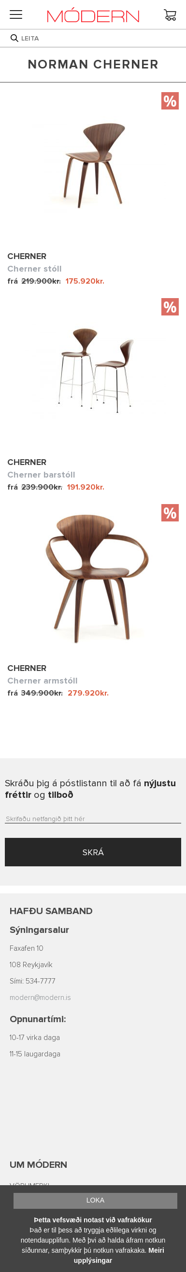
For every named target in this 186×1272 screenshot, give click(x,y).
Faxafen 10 (26, 948)
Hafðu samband (51, 911)
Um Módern (38, 1165)
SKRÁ (93, 852)
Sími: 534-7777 (33, 981)
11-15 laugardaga (35, 1054)
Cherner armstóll (42, 680)
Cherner (26, 256)
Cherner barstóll (41, 474)
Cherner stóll (34, 268)
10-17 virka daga (35, 1037)
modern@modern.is (40, 997)
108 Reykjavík (31, 965)
